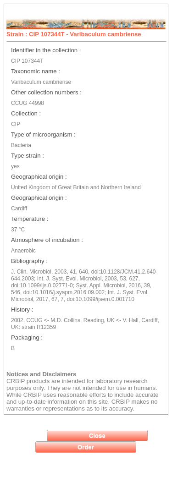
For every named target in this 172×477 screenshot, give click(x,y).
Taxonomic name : (35, 71)
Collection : (26, 113)
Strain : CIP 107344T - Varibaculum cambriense (73, 34)
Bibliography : (29, 261)
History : (22, 309)
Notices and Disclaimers (41, 374)
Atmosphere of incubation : (47, 239)
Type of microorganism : (43, 134)
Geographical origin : (39, 176)
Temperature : (29, 218)
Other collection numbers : (46, 92)
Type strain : (27, 155)
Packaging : (27, 337)
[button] (97, 435)
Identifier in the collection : (46, 50)
